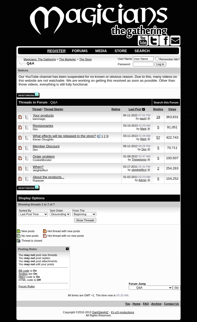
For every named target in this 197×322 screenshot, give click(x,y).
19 (158, 117)
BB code (23, 270)
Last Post (135, 109)
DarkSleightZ (100, 312)
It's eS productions (122, 312)
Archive (156, 303)
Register (56, 51)
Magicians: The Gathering (40, 59)
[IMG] (21, 276)
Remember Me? (167, 59)
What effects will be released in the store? (64, 136)
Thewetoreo (139, 159)
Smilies (22, 273)
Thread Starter (53, 109)
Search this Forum (166, 102)
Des (35, 129)
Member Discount (46, 146)
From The (78, 210)
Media (101, 51)
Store (121, 51)
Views (172, 109)
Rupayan (38, 180)
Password (124, 64)
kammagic (39, 118)
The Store (85, 59)
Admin (142, 180)
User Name (125, 58)
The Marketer (67, 59)
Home (137, 303)
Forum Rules (26, 286)
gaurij (143, 118)
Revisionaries (43, 126)
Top (127, 303)
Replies (158, 109)
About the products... (48, 177)
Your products (43, 115)
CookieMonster (42, 160)
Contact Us (171, 303)
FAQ (146, 303)
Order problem (44, 156)
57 (158, 137)
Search (142, 51)
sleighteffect (40, 170)
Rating (116, 109)
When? (38, 167)
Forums (80, 51)
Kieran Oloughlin (43, 139)
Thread (37, 109)
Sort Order (56, 210)
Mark (143, 128)
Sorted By (25, 210)
